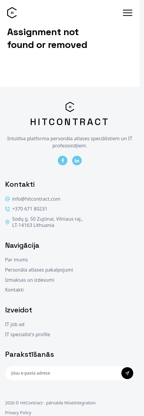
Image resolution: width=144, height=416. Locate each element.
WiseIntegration (80, 403)
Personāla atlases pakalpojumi (39, 270)
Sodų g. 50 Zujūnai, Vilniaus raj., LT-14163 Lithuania (44, 222)
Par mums (16, 260)
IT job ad (14, 324)
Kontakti (14, 290)
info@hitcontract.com (33, 199)
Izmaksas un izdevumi (29, 280)
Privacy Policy (18, 412)
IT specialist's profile (27, 334)
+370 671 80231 (26, 209)
